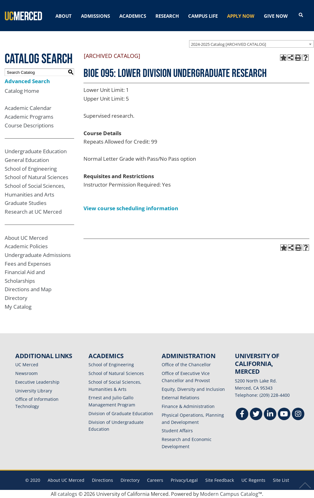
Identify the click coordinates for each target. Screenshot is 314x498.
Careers (155, 480)
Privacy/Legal (184, 480)
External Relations (180, 398)
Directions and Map (28, 289)
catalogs (67, 494)
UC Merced (26, 365)
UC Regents (253, 480)
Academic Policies (26, 246)
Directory (16, 297)
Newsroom (26, 373)
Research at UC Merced (33, 211)
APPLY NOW (241, 16)
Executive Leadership (37, 382)
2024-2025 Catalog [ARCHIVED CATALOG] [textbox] (228, 44)
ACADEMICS (132, 16)
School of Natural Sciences (36, 177)
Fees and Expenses (28, 263)
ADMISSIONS (95, 16)
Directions (102, 480)
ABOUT (63, 16)
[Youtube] (284, 415)
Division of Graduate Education (120, 413)
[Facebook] (242, 415)
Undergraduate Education (36, 151)
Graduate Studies (25, 202)
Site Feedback (219, 480)
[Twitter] (256, 415)
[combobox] (251, 44)
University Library (33, 391)
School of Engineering (31, 168)
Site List (281, 480)
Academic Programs (29, 116)
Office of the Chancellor (186, 365)
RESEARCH (167, 16)
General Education (27, 160)
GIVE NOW (276, 16)
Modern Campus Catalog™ (231, 494)
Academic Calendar (28, 107)
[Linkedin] (270, 415)
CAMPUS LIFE (203, 16)
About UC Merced (26, 237)
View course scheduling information (130, 208)
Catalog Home (22, 90)
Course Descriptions (29, 125)
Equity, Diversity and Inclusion (193, 389)
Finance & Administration (188, 406)
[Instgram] (298, 415)
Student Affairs (177, 431)
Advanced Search (27, 81)
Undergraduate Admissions (38, 254)
